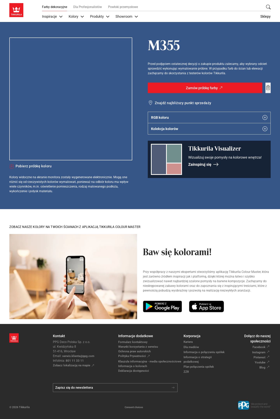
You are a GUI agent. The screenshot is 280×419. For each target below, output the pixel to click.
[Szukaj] (268, 7)
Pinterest (259, 357)
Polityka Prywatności (132, 356)
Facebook (259, 347)
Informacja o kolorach (132, 366)
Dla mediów (191, 347)
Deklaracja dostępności (133, 371)
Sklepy (265, 16)
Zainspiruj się (203, 164)
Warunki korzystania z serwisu (138, 346)
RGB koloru (209, 117)
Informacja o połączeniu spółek (204, 352)
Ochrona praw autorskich (134, 351)
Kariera (188, 342)
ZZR (186, 372)
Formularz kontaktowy (132, 342)
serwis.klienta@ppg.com (78, 356)
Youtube (260, 362)
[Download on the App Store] (206, 306)
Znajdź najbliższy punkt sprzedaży (183, 103)
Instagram (258, 352)
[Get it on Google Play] (162, 306)
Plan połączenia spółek (199, 366)
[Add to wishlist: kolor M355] (268, 88)
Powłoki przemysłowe (123, 7)
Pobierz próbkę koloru (30, 166)
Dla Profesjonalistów (87, 7)
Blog (262, 367)
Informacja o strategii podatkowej (198, 359)
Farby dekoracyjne (54, 7)
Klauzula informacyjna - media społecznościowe (149, 361)
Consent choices (134, 407)
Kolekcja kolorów (209, 128)
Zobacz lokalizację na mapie (71, 365)
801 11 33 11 (75, 360)
